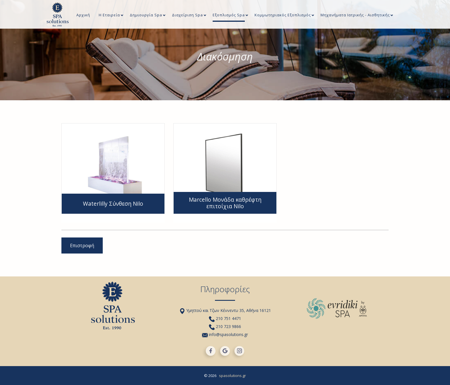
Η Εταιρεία (109, 15)
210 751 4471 (225, 318)
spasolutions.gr (232, 375)
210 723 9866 (225, 326)
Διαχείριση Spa (187, 15)
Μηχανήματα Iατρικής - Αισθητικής (355, 15)
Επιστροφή (82, 245)
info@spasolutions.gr (225, 334)
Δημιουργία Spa (146, 15)
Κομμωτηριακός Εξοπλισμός (283, 15)
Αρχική (83, 15)
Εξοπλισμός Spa (229, 15)
